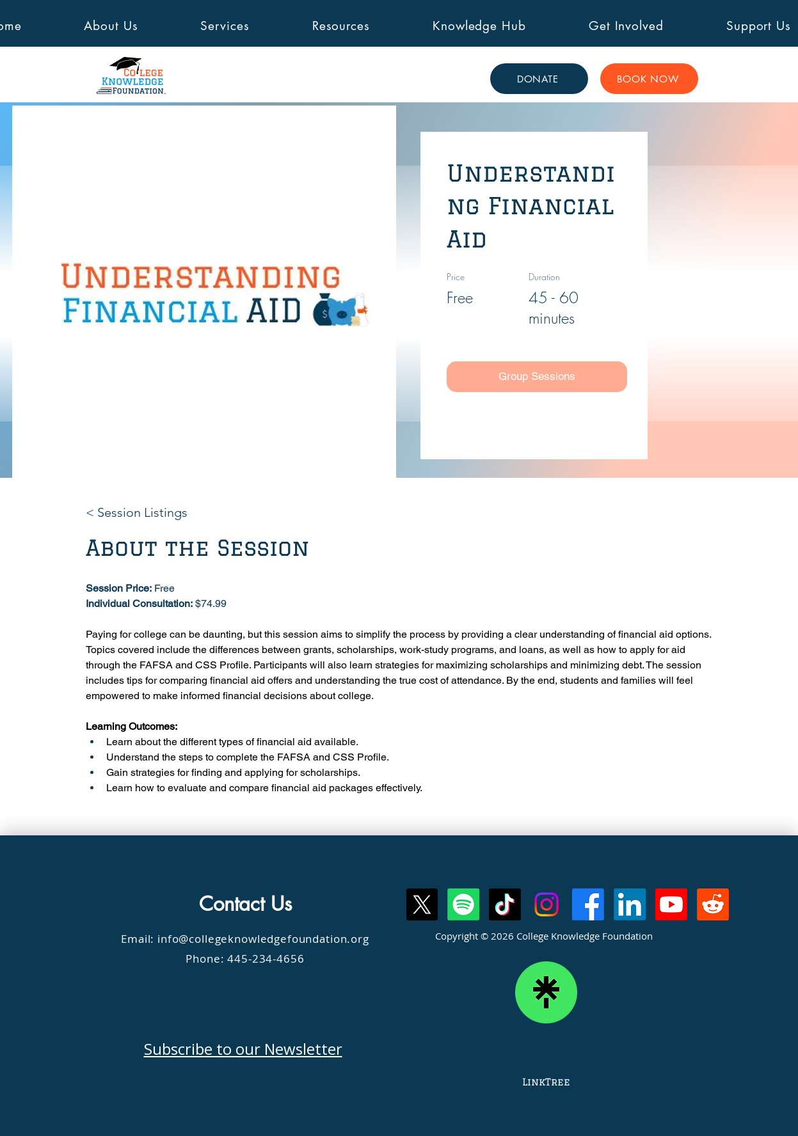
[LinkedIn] (630, 904)
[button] (111, 26)
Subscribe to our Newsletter (243, 1048)
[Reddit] (713, 904)
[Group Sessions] (537, 376)
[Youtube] (671, 904)
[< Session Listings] (137, 512)
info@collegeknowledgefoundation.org (263, 938)
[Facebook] (588, 904)
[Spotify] (463, 904)
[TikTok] (505, 904)
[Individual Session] (537, 417)
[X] (422, 904)
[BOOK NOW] (649, 78)
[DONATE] (539, 78)
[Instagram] (547, 904)
